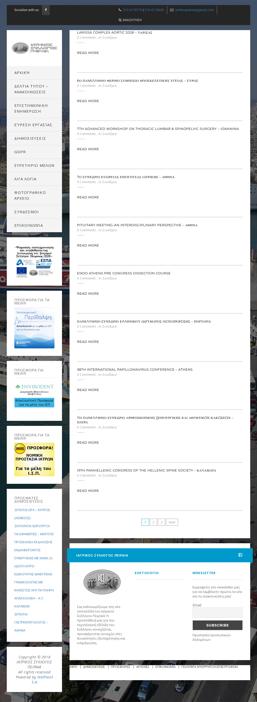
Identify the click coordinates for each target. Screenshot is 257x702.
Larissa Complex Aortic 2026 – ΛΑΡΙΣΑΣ (114, 32)
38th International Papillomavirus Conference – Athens (135, 369)
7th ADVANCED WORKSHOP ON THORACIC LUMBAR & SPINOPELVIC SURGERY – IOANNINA (158, 129)
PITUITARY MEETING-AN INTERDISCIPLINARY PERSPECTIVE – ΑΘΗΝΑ (137, 225)
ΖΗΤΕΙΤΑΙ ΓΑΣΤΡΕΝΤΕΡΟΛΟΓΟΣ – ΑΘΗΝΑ (31, 622)
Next (172, 522)
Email (196, 605)
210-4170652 (154, 10)
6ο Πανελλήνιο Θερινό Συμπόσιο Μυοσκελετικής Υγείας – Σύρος (137, 81)
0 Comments (86, 37)
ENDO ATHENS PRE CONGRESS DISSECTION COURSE (124, 273)
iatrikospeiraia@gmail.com (194, 10)
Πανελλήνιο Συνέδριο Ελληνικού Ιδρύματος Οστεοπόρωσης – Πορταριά (144, 321)
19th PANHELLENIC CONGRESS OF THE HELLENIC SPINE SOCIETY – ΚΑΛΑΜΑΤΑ (146, 470)
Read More (88, 53)
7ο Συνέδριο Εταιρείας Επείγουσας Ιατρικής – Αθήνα (126, 177)
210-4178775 (132, 10)
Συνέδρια (109, 37)
